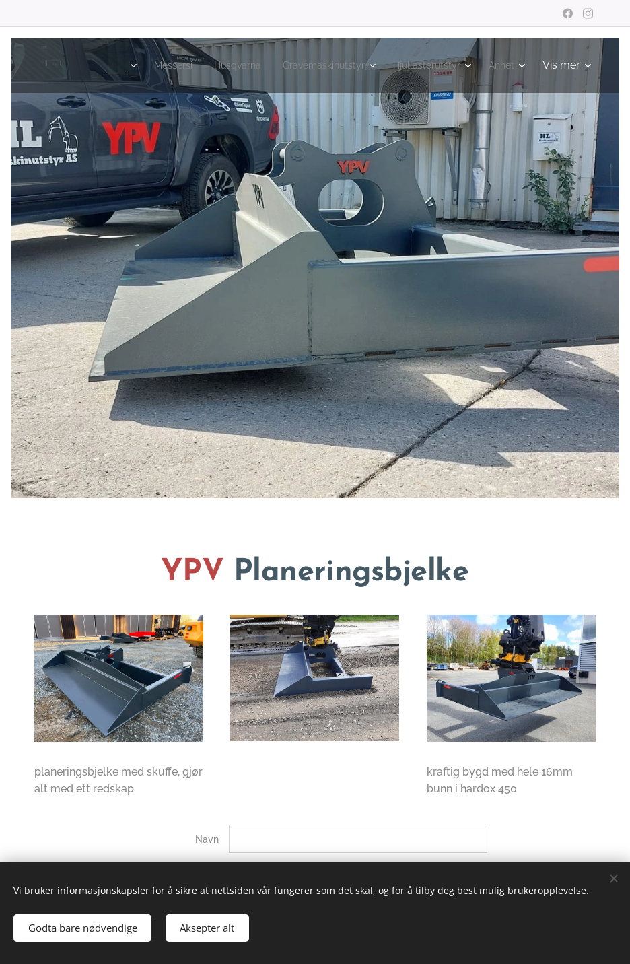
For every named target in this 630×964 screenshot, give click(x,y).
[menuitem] (142, 65)
